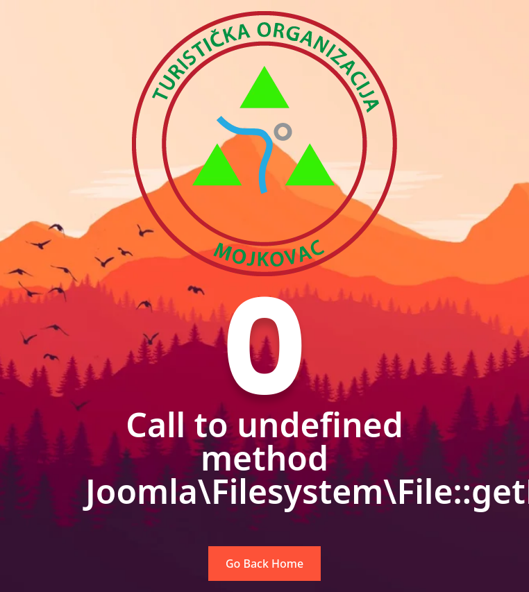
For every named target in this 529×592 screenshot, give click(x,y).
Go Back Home (264, 563)
